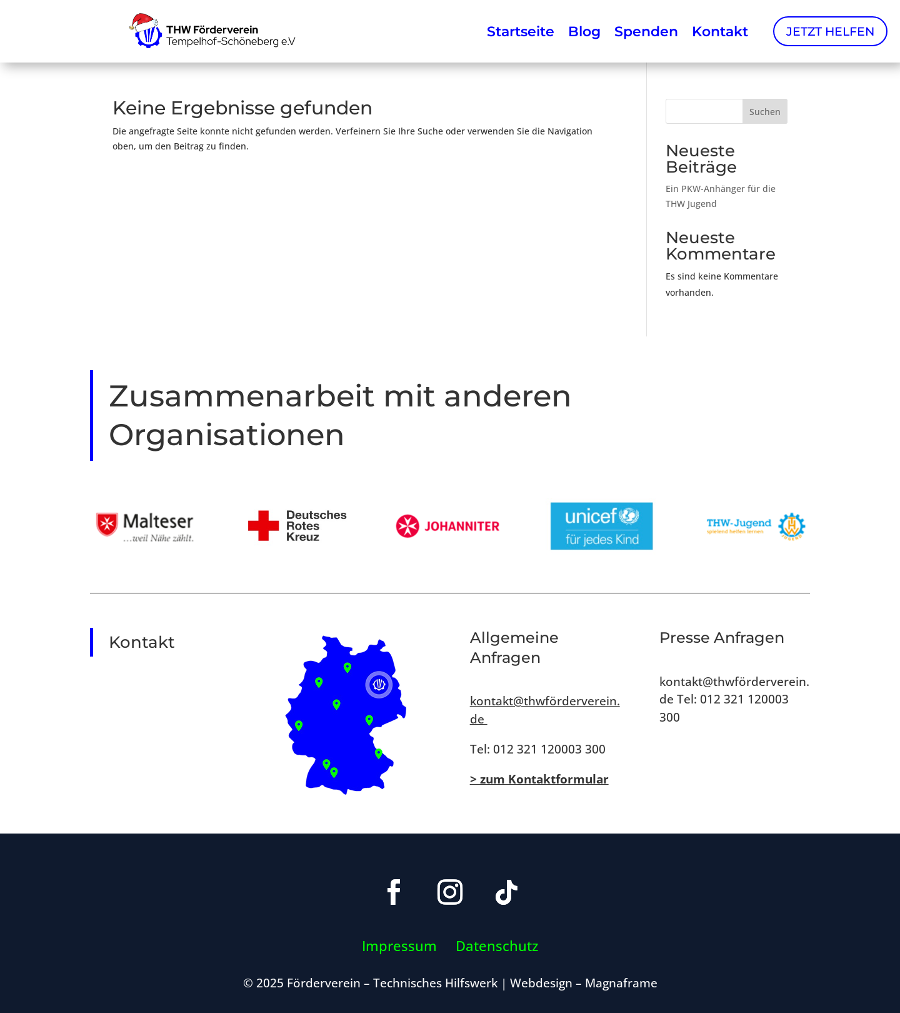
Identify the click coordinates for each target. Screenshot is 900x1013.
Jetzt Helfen (830, 31)
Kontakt (720, 31)
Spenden (646, 31)
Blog (584, 31)
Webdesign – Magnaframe (584, 982)
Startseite (520, 31)
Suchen (765, 112)
